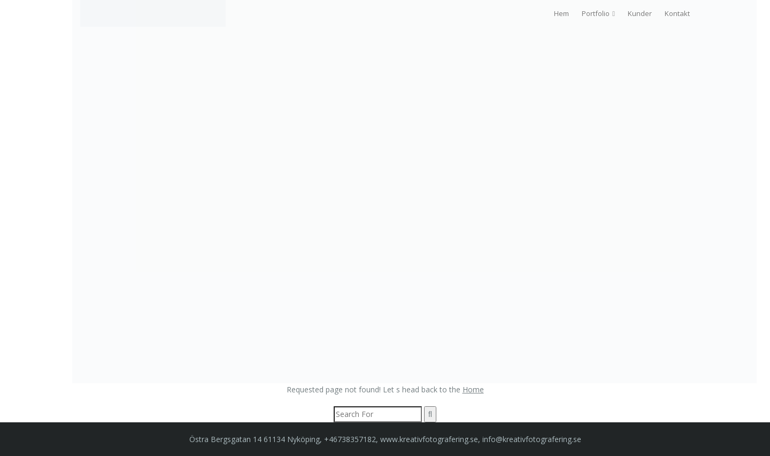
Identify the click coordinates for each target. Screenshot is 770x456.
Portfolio (596, 13)
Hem (561, 13)
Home (473, 389)
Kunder (640, 13)
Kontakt (677, 13)
